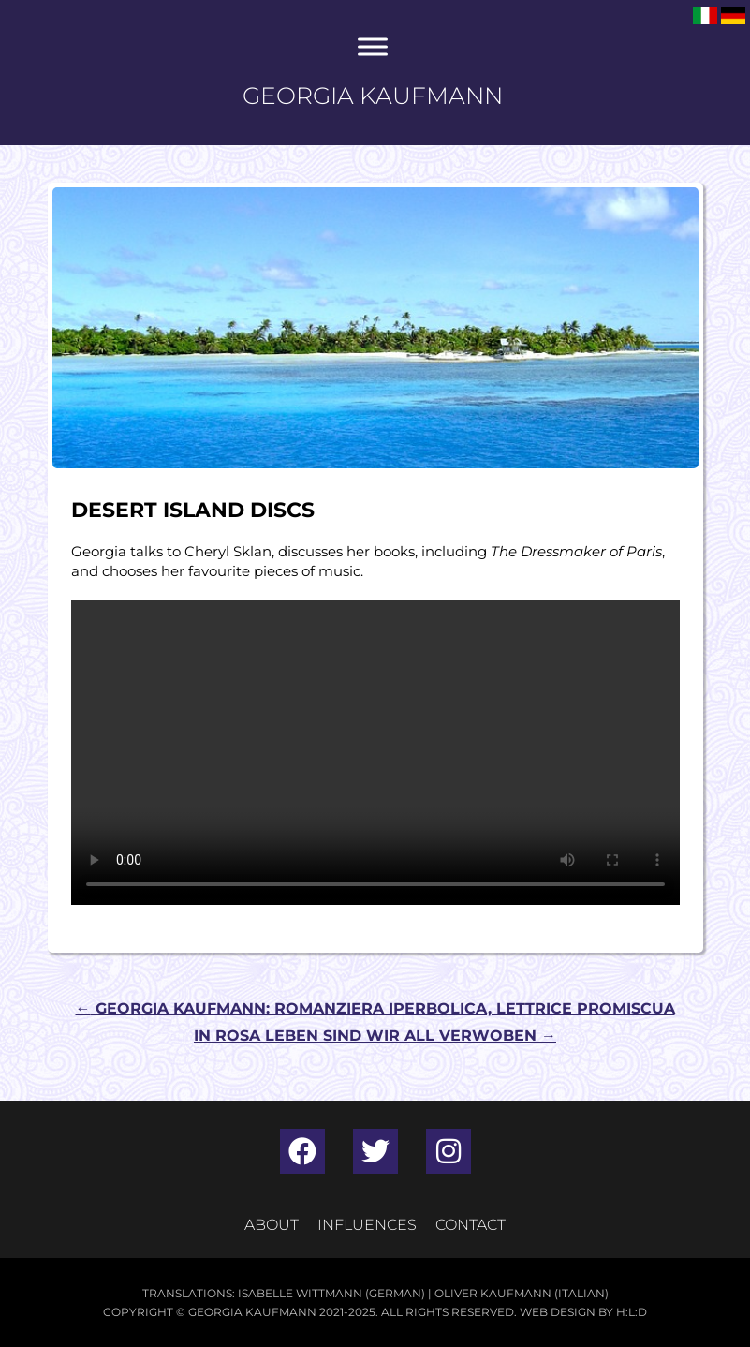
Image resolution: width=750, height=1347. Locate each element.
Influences (367, 1225)
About (271, 1225)
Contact (470, 1225)
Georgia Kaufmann (373, 95)
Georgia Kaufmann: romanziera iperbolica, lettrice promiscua (375, 1008)
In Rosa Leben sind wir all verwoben (375, 1035)
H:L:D (631, 1312)
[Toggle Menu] (373, 46)
